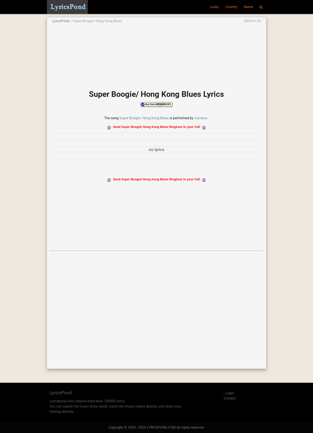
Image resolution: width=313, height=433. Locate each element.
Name (248, 7)
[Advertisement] (156, 54)
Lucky (214, 7)
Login (229, 393)
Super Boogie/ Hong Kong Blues (144, 118)
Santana (200, 118)
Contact (230, 398)
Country (231, 7)
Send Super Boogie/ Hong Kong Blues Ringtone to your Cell (156, 127)
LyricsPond (60, 21)
